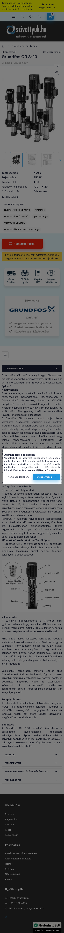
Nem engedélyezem (18, 477)
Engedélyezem (45, 477)
